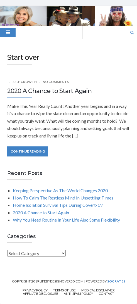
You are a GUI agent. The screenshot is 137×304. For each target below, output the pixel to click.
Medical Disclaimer (98, 290)
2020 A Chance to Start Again (49, 91)
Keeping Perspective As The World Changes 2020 (60, 190)
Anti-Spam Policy (78, 293)
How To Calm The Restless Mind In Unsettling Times (63, 197)
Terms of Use (64, 290)
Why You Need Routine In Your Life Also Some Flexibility (66, 219)
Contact (106, 293)
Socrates (116, 281)
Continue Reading (28, 151)
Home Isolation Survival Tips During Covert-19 (58, 205)
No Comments (56, 82)
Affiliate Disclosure (40, 293)
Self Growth (25, 82)
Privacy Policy (35, 290)
